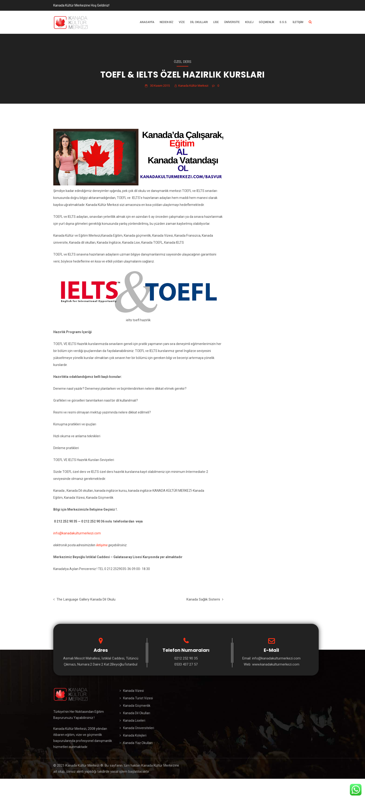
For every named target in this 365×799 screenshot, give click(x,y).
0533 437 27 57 (186, 664)
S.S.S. (283, 22)
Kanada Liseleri (134, 720)
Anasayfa (147, 22)
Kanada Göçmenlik (136, 705)
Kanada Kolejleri (134, 735)
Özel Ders (182, 62)
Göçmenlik (266, 22)
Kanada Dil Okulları (136, 713)
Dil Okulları (199, 22)
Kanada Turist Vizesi (138, 698)
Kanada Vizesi (133, 691)
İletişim (298, 22)
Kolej (249, 22)
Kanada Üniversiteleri (138, 728)
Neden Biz (166, 22)
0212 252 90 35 (186, 658)
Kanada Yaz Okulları (137, 743)
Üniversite (232, 22)
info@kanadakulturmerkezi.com (77, 533)
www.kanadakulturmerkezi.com (275, 664)
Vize (182, 22)
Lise (216, 22)
